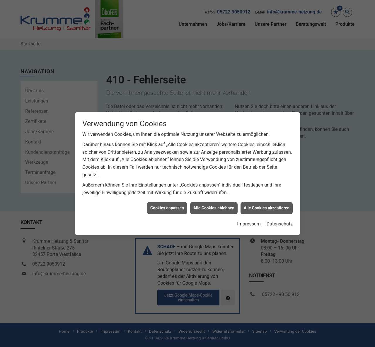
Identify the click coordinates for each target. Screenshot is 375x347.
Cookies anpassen (167, 204)
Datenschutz (280, 220)
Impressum (249, 220)
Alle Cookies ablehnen (213, 204)
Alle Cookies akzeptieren (266, 204)
